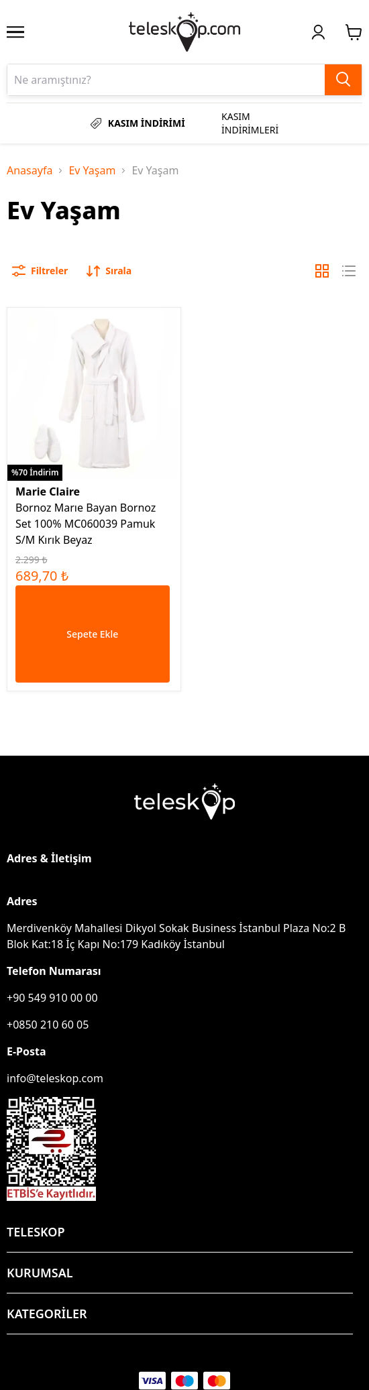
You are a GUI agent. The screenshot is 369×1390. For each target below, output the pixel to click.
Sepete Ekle (92, 634)
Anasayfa (29, 170)
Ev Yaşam (91, 170)
